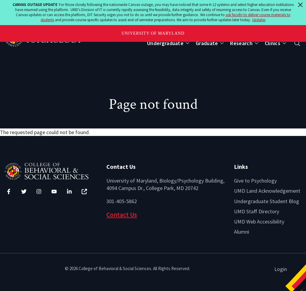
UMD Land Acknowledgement (267, 190)
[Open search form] (297, 43)
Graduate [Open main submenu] (207, 43)
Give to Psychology (255, 180)
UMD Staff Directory (256, 211)
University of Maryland (153, 33)
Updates (258, 19)
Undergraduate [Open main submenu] (165, 43)
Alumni (241, 231)
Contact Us (121, 215)
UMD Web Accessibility (259, 221)
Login (280, 269)
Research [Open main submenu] (241, 43)
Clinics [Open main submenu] (272, 43)
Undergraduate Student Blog (266, 201)
